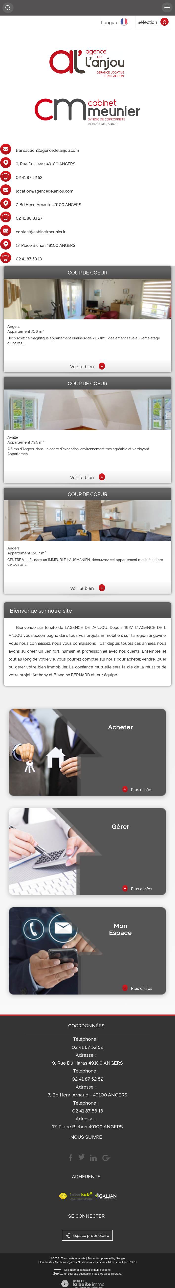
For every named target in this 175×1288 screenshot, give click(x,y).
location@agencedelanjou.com (44, 191)
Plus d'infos (137, 789)
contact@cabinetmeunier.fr (41, 231)
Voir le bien (87, 366)
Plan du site (45, 1262)
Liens (102, 1262)
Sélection (147, 22)
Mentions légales (65, 1262)
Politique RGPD (127, 1262)
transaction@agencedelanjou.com (47, 150)
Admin (111, 1262)
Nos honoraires (87, 1262)
